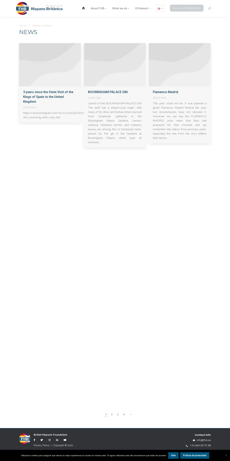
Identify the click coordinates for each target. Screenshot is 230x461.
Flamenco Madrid (165, 92)
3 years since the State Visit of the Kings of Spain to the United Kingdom (48, 96)
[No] (226, 455)
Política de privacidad (194, 455)
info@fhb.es (202, 440)
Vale (173, 455)
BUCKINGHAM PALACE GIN (108, 92)
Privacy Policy (41, 445)
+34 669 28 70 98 (198, 445)
